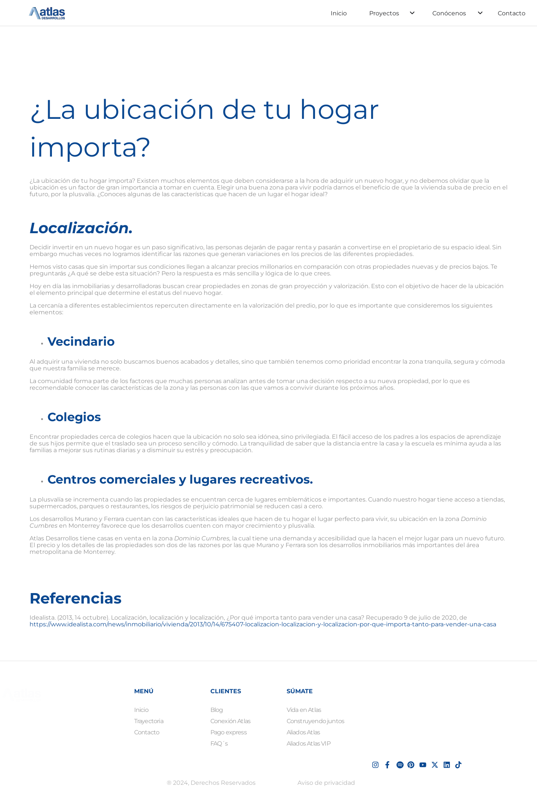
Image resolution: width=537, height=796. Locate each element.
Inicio (339, 13)
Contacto (511, 13)
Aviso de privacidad (326, 782)
